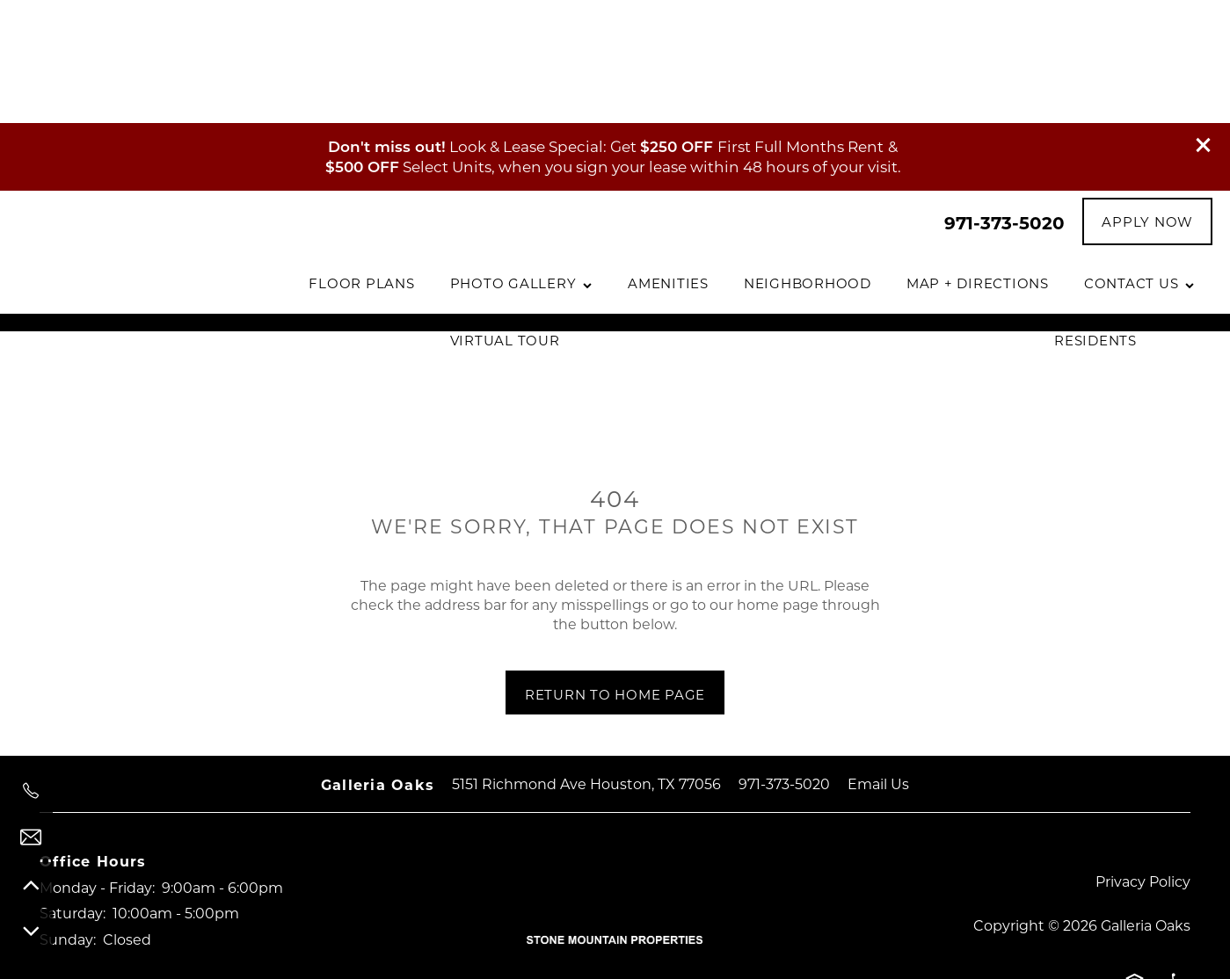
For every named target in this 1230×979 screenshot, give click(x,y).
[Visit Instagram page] (114, 887)
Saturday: (73, 789)
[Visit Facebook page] (62, 887)
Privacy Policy (1142, 758)
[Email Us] (31, 837)
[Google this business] (167, 887)
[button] (1203, 22)
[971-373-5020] (31, 791)
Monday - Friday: (97, 764)
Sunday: (68, 816)
